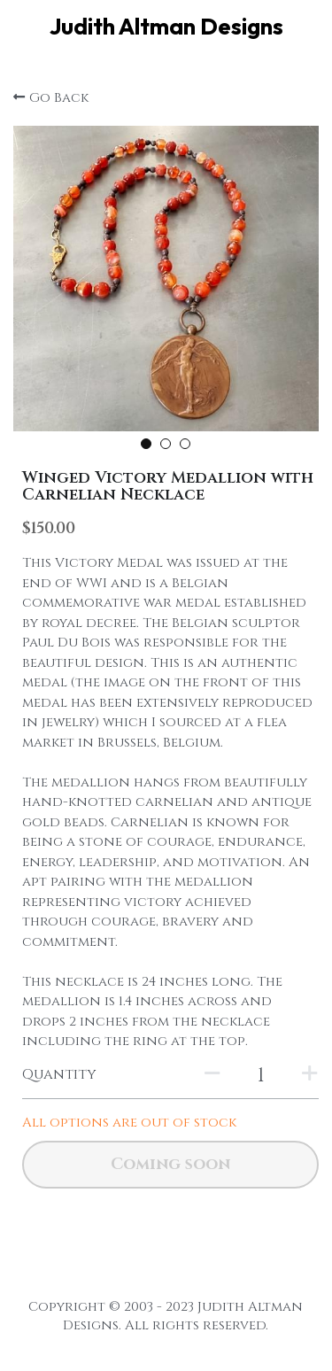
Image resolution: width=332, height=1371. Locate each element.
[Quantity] (261, 1075)
